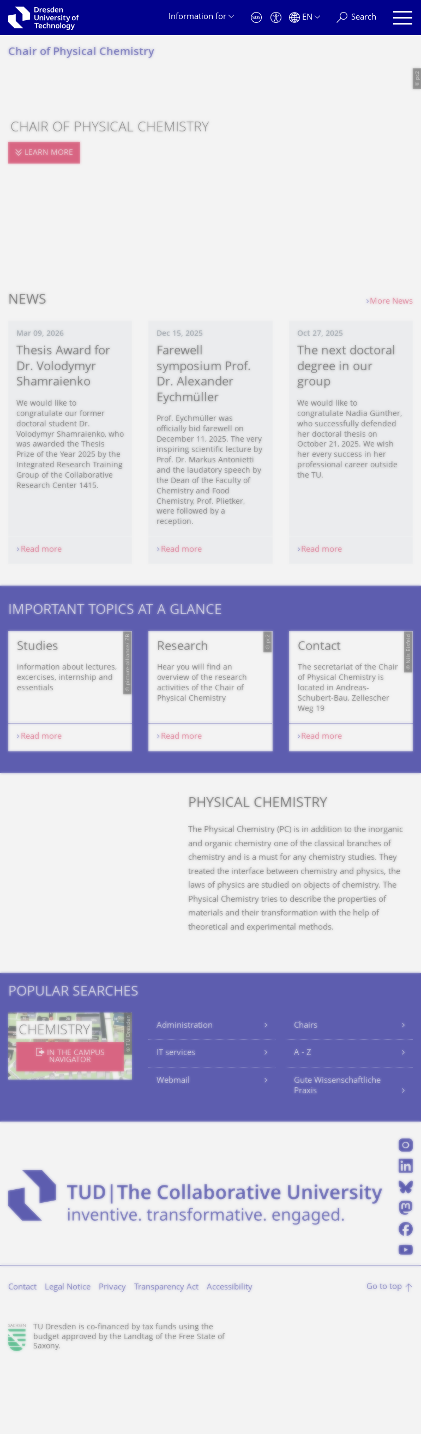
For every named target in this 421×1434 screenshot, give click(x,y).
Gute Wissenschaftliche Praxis (337, 1155)
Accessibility (229, 1356)
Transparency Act (166, 1356)
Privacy (112, 1356)
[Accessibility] (276, 18)
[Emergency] (256, 18)
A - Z (302, 1122)
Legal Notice (68, 1356)
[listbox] (210, 725)
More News (391, 302)
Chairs (305, 1094)
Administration (185, 1094)
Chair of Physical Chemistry (81, 52)
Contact (22, 1356)
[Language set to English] (304, 18)
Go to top (384, 1356)
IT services (176, 1122)
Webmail (173, 1150)
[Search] (356, 18)
